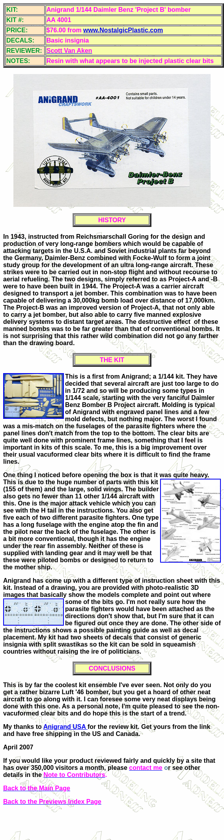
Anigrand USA (65, 726)
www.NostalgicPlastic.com (123, 30)
